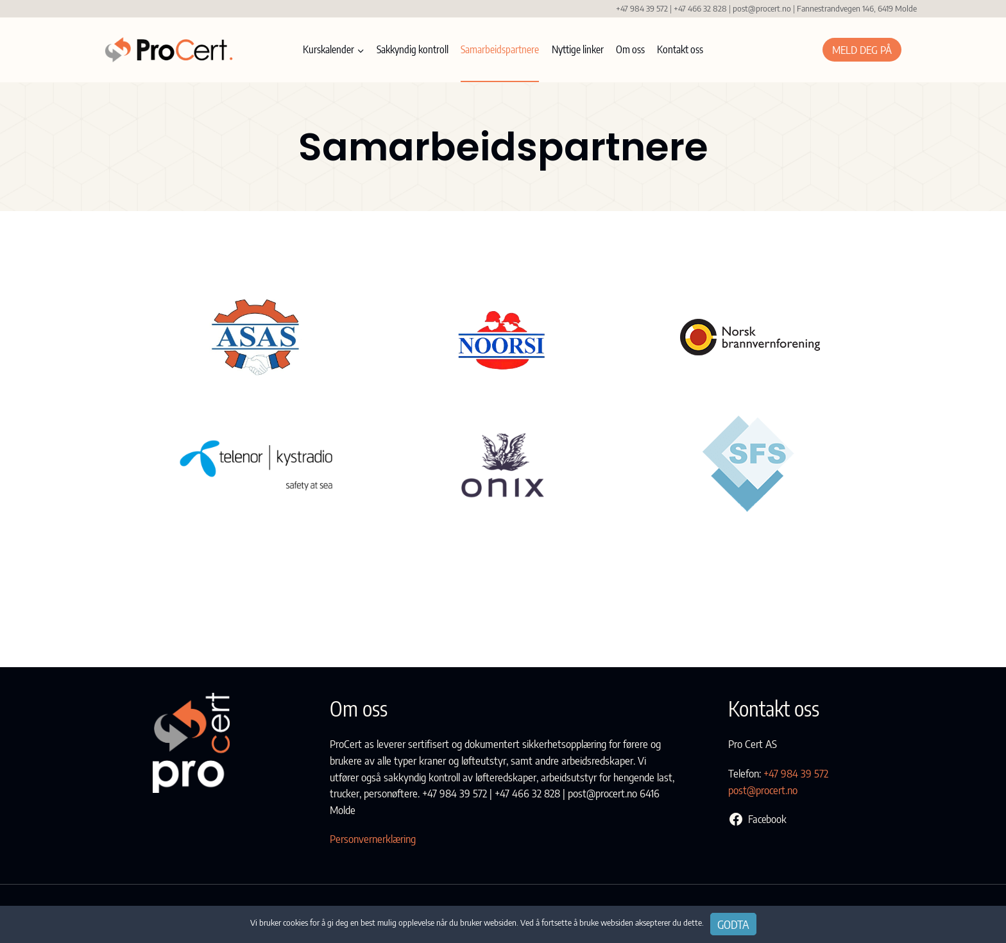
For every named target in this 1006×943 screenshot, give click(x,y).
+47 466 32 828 (700, 8)
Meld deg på (862, 49)
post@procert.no (762, 8)
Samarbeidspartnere (500, 49)
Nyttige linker (578, 49)
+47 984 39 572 (641, 8)
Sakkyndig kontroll (412, 49)
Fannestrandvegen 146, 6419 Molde (857, 8)
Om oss (630, 49)
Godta (733, 924)
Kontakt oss (680, 49)
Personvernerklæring (373, 839)
